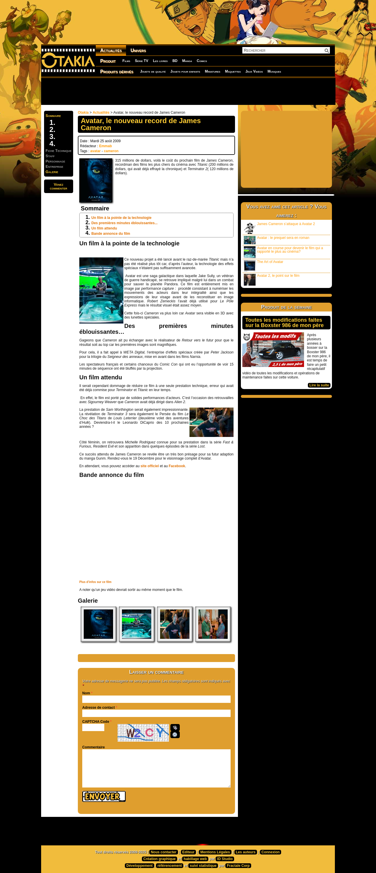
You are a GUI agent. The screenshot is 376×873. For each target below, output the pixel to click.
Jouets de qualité (153, 71)
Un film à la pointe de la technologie (121, 217)
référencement (169, 866)
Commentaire (93, 747)
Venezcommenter (58, 186)
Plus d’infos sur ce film (95, 582)
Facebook (177, 466)
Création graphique (159, 859)
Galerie (52, 172)
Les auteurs (246, 852)
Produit (108, 60)
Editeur (188, 852)
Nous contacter (163, 852)
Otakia (83, 112)
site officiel (149, 466)
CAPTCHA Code (95, 722)
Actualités (111, 50)
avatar (95, 151)
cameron (111, 151)
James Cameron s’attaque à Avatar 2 (279, 228)
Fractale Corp (238, 866)
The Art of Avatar (263, 266)
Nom (86, 693)
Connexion (270, 852)
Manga (187, 61)
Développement (139, 866)
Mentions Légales (215, 852)
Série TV (141, 61)
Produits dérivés (116, 71)
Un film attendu (104, 228)
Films (126, 61)
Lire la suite (319, 385)
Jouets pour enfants (185, 71)
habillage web (195, 859)
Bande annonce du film (110, 233)
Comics (202, 61)
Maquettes (233, 71)
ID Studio (225, 859)
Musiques (274, 71)
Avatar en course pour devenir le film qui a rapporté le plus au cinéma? (283, 252)
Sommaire (53, 116)
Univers (138, 50)
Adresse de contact (98, 708)
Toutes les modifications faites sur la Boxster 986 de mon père (284, 322)
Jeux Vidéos (254, 71)
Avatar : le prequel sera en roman (276, 240)
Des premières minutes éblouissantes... (124, 223)
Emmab (105, 146)
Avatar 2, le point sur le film (272, 280)
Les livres (160, 61)
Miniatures (212, 71)
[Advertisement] (188, 91)
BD (174, 61)
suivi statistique (203, 866)
